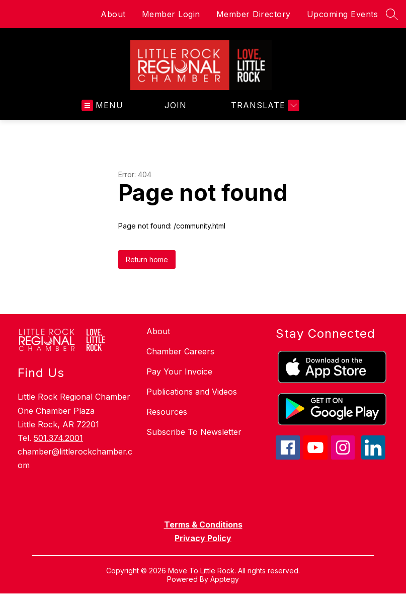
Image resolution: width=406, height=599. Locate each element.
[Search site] (392, 14)
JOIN (176, 105)
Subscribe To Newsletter (193, 432)
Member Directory (253, 14)
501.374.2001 (58, 438)
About (113, 14)
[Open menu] (102, 105)
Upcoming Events (342, 14)
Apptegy (224, 579)
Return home (147, 259)
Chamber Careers (180, 351)
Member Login (171, 14)
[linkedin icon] (373, 457)
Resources (166, 412)
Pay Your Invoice (179, 371)
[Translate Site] (263, 105)
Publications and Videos (191, 392)
